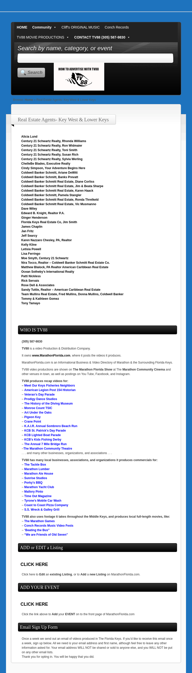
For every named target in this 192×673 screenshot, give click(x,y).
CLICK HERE (34, 564)
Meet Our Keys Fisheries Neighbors (49, 385)
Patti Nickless (31, 276)
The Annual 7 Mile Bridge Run (45, 444)
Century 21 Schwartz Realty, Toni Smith (49, 150)
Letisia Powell (31, 249)
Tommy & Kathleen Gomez (40, 298)
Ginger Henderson (34, 217)
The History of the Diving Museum (48, 403)
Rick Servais (30, 280)
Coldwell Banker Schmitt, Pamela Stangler (51, 195)
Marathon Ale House (38, 473)
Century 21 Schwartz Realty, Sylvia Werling (51, 159)
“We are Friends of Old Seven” (46, 534)
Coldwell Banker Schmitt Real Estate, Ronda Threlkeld (59, 199)
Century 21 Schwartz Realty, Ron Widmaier (51, 145)
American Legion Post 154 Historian (50, 390)
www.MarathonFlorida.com (51, 355)
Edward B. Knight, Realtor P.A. (42, 213)
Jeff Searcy (29, 235)
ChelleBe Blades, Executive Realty (45, 163)
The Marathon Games (39, 521)
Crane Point (32, 421)
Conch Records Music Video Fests (49, 525)
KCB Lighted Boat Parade (42, 435)
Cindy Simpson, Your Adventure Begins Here (53, 168)
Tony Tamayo (30, 303)
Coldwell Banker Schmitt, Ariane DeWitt (49, 172)
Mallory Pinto (33, 491)
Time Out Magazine (38, 496)
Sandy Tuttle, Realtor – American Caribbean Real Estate (60, 289)
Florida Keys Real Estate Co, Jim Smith (49, 222)
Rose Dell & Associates (37, 285)
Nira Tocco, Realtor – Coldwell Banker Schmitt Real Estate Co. (65, 262)
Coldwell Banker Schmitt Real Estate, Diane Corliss (57, 181)
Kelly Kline (28, 244)
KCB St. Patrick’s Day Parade (45, 430)
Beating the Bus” (37, 530)
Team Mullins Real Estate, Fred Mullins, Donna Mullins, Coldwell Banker (72, 294)
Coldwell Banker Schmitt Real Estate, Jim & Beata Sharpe (62, 186)
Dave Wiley (29, 208)
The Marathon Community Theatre (48, 448)
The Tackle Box (35, 464)
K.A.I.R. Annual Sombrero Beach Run (50, 426)
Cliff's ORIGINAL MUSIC (81, 27)
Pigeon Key (32, 417)
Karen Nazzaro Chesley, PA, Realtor (46, 240)
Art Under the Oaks (38, 412)
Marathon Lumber (37, 469)
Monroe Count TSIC (38, 408)
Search (35, 72)
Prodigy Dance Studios (40, 399)
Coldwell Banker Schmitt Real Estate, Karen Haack (57, 190)
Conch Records (117, 27)
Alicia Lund (29, 136)
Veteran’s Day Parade (39, 394)
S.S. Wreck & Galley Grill (42, 509)
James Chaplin (31, 226)
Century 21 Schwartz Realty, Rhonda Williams (53, 141)
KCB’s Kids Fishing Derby (42, 439)
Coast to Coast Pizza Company (46, 505)
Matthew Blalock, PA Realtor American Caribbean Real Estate (64, 267)
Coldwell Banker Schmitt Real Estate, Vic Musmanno (58, 204)
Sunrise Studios (35, 478)
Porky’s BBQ (33, 482)
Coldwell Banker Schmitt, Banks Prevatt (49, 177)
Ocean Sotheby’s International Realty (47, 271)
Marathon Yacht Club (39, 487)
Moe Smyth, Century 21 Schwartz (44, 258)
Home (29, 100)
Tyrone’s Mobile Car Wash (42, 500)
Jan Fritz (27, 231)
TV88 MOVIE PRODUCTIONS (43, 37)
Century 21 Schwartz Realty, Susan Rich (49, 154)
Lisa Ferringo (30, 253)
